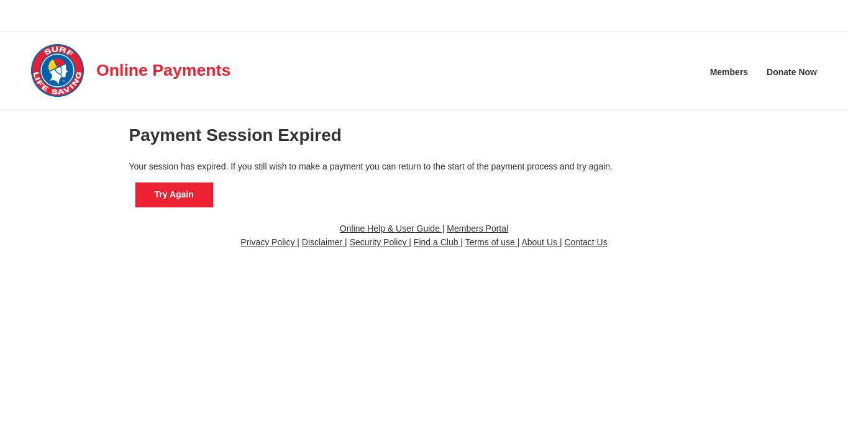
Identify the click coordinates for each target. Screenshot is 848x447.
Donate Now (792, 72)
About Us (540, 242)
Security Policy (379, 242)
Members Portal (477, 228)
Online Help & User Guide (391, 228)
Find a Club (437, 242)
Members (729, 72)
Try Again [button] (174, 194)
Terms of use (491, 242)
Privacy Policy (268, 242)
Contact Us (585, 242)
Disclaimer (323, 242)
